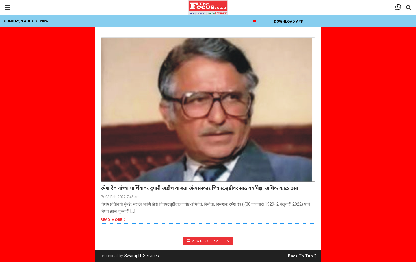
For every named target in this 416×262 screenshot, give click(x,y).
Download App (289, 21)
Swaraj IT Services (141, 255)
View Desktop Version (208, 241)
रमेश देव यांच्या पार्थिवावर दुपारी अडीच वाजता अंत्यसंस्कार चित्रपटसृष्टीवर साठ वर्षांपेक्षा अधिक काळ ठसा (199, 187)
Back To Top (302, 255)
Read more (113, 220)
